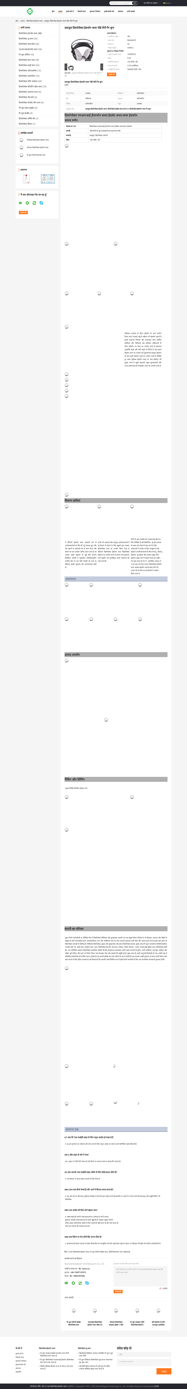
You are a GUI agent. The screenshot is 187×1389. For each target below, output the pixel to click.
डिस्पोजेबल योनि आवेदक (28, 81)
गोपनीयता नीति (35, 1386)
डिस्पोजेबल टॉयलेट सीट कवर (30, 102)
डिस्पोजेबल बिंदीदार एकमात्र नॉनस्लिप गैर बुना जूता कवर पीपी (96, 1354)
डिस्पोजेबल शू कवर (26, 38)
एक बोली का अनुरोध (151, 3)
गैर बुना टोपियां (24, 54)
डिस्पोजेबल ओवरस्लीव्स (28, 70)
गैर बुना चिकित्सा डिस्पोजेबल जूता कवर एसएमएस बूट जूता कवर (95, 1361)
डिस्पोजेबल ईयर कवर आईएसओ (119, 1252)
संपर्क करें (111, 74)
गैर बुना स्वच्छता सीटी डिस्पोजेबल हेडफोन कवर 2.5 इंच (137, 1323)
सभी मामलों (131, 11)
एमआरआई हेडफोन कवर (28, 49)
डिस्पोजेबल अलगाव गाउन (28, 92)
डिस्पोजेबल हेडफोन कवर (34, 21)
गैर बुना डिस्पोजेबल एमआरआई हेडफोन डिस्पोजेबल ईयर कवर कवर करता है (57, 1361)
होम (53, 11)
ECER (156, 1386)
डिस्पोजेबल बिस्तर (25, 124)
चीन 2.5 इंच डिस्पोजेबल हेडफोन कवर (54, 1386)
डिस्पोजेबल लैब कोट (26, 97)
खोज (134, 3)
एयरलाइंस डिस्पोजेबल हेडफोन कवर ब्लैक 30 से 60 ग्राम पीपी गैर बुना (95, 1323)
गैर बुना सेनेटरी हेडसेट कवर (99, 1252)
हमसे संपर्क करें (109, 11)
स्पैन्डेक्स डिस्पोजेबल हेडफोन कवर (38, 140)
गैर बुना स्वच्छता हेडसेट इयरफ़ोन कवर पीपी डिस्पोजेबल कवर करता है (54, 1354)
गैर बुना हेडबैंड (24, 113)
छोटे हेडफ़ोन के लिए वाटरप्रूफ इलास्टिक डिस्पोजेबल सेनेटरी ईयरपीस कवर (158, 1323)
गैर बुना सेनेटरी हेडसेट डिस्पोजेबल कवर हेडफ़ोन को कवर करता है (73, 1323)
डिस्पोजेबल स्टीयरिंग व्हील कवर (30, 86)
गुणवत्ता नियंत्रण (95, 11)
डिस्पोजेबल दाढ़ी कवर (27, 65)
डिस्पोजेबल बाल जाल (27, 60)
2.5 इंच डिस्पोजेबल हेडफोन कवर (78, 1252)
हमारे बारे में (70, 11)
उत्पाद (60, 11)
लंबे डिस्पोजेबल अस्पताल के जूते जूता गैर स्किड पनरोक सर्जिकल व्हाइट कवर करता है (94, 1367)
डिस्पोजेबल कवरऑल (27, 44)
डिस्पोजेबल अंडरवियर (27, 76)
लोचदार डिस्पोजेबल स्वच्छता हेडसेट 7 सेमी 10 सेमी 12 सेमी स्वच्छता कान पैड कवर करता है (116, 1323)
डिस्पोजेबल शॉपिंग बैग (27, 118)
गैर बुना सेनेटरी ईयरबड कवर (36, 155)
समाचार (120, 11)
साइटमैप (18, 1372)
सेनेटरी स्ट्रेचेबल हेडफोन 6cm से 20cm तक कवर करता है (56, 1367)
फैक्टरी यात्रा (82, 11)
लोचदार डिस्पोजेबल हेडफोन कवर (37, 147)
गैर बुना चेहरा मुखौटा (26, 108)
